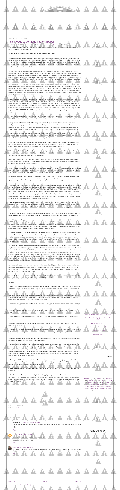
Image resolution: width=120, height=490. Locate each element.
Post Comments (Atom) (24, 485)
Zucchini (90, 380)
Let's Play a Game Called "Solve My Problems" (98, 314)
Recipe (99, 378)
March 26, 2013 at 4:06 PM (25, 447)
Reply (14, 430)
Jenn (14, 435)
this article (56, 45)
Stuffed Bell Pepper (98, 334)
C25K (85, 384)
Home (45, 481)
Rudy (110, 380)
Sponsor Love (100, 386)
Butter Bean (105, 382)
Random (92, 386)
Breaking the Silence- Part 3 (98, 327)
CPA (103, 380)
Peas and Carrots (93, 388)
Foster (16, 407)
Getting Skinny (93, 382)
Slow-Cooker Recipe (105, 388)
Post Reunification (107, 384)
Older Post (78, 481)
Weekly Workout (87, 390)
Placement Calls (94, 384)
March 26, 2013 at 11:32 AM (31, 422)
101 (97, 380)
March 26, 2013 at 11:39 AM (24, 435)
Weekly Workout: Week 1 (98, 323)
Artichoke (109, 378)
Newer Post (11, 481)
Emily (14, 447)
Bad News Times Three (98, 330)
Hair (87, 386)
